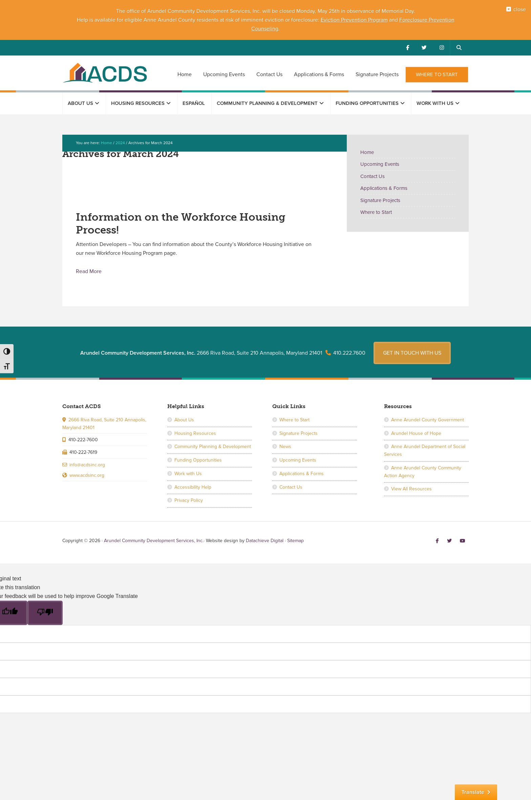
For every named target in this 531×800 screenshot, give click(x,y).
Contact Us (372, 176)
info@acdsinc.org (87, 463)
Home (367, 152)
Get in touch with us (412, 351)
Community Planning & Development (212, 445)
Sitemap (295, 539)
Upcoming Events (379, 164)
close (518, 11)
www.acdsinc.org (86, 473)
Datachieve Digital (264, 539)
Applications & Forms (383, 188)
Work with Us (188, 472)
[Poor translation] (45, 611)
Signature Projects (380, 200)
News (285, 445)
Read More (89, 271)
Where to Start (376, 212)
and (393, 20)
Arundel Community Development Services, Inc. (104, 72)
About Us (184, 418)
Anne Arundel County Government (427, 418)
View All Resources (411, 487)
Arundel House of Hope (416, 431)
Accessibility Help (192, 485)
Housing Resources (195, 431)
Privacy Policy (188, 499)
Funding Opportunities (198, 458)
